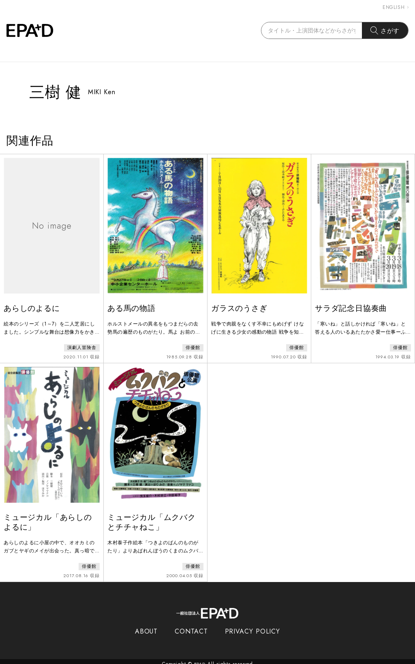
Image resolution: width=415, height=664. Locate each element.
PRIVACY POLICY (252, 626)
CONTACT (191, 626)
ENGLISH (396, 7)
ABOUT (146, 626)
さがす (385, 30)
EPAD (199, 659)
